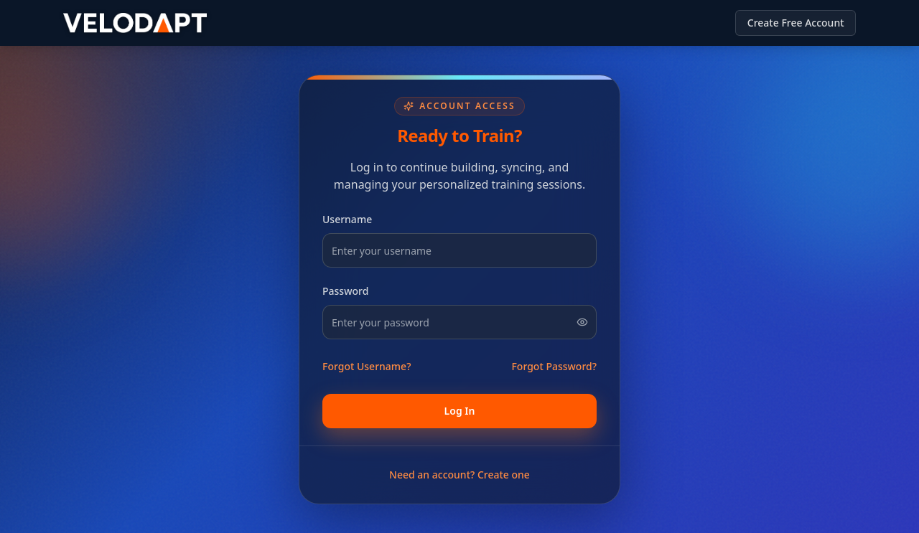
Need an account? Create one (459, 474)
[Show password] (582, 322)
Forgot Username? (366, 366)
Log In (459, 411)
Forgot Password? (554, 366)
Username (347, 219)
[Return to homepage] (135, 23)
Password (345, 291)
